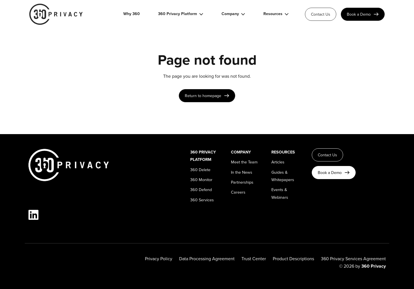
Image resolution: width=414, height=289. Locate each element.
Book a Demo (359, 14)
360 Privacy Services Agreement (353, 258)
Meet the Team (244, 162)
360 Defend (201, 189)
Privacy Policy (158, 258)
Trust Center (253, 258)
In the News (241, 172)
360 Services (202, 200)
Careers (238, 192)
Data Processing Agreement (207, 258)
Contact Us (320, 14)
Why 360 (131, 14)
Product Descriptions (293, 258)
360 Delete (200, 170)
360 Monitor (201, 180)
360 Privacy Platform (177, 14)
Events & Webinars (279, 193)
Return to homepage (203, 96)
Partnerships (242, 182)
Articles (277, 162)
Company (230, 14)
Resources (272, 14)
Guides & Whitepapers (282, 176)
